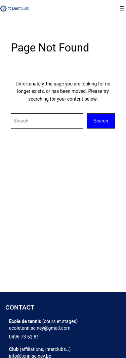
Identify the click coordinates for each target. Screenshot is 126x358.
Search (101, 120)
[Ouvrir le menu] (122, 9)
